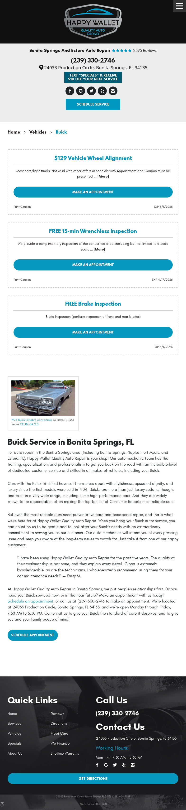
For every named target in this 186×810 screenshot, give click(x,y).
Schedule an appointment (30, 601)
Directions (59, 723)
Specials (14, 743)
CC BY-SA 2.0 (29, 424)
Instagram (113, 91)
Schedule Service (93, 104)
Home (14, 132)
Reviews (57, 714)
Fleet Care (59, 733)
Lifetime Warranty (65, 753)
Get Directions (93, 778)
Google (80, 91)
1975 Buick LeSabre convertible (31, 420)
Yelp (102, 91)
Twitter (91, 91)
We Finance (60, 743)
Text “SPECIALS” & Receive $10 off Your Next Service (93, 77)
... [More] (101, 176)
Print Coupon (22, 207)
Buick (61, 132)
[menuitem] (27, 713)
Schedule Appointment (32, 634)
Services (14, 723)
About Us (15, 753)
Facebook (69, 91)
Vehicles (37, 132)
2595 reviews (145, 51)
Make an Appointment (93, 191)
